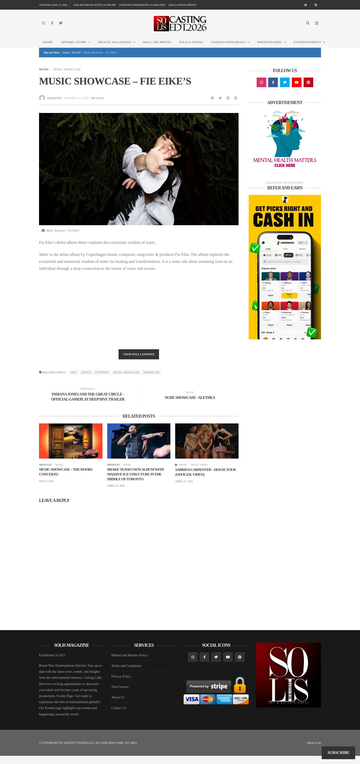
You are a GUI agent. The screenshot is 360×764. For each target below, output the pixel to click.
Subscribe (338, 753)
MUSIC (76, 59)
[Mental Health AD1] (285, 146)
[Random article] (305, 5)
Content (102, 379)
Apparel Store (77, 49)
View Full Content (138, 361)
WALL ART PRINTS (157, 49)
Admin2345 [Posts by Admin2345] (54, 105)
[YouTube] (296, 89)
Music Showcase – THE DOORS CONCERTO (67, 479)
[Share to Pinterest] (236, 105)
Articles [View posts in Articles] (46, 472)
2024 (73, 379)
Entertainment (311, 49)
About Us (117, 705)
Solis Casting (191, 49)
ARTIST (86, 379)
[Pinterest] (308, 89)
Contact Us (119, 716)
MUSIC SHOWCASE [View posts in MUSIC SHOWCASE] (69, 76)
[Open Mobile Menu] (316, 26)
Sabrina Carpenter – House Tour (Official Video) (202, 479)
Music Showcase (126, 379)
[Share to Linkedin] (228, 105)
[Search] (316, 5)
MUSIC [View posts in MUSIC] (44, 76)
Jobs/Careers (120, 695)
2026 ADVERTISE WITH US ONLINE (94, 4)
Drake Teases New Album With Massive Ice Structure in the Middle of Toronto (137, 482)
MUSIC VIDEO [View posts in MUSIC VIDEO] (201, 472)
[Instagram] (43, 26)
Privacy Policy (121, 684)
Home (48, 49)
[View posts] (176, 472)
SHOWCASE (152, 379)
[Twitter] (60, 26)
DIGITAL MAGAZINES (118, 49)
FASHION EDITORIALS (232, 49)
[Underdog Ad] (285, 274)
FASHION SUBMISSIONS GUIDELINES (142, 4)
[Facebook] (52, 26)
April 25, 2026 (116, 494)
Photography (273, 49)
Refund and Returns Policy (129, 663)
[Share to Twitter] (220, 105)
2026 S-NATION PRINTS (182, 4)
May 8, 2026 (46, 488)
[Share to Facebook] (212, 105)
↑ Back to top (313, 751)
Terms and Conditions (126, 674)
